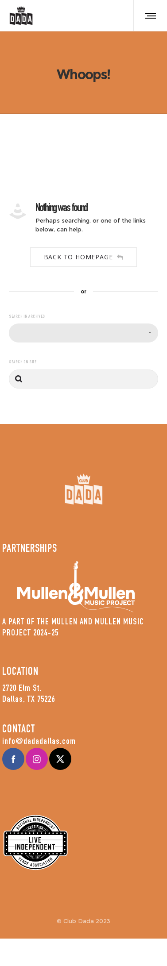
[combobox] (83, 333)
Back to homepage (84, 257)
